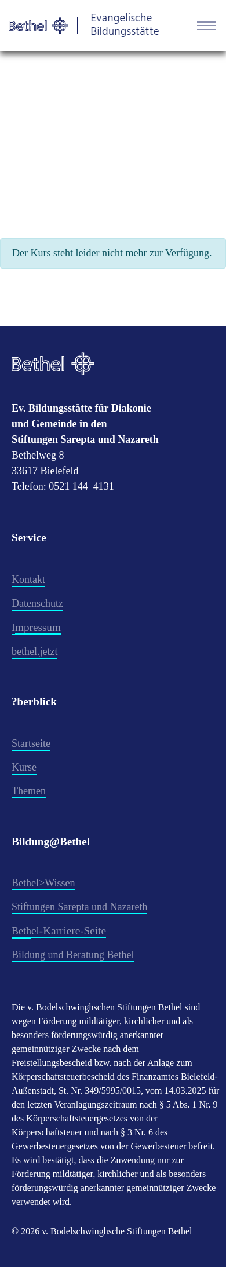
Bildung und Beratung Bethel (73, 955)
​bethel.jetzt (34, 651)
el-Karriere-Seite (68, 931)
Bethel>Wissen (43, 883)
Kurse (24, 767)
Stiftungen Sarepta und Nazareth (79, 906)
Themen (29, 791)
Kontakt (28, 579)
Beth (21, 931)
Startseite (31, 743)
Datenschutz (37, 603)
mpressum (38, 627)
